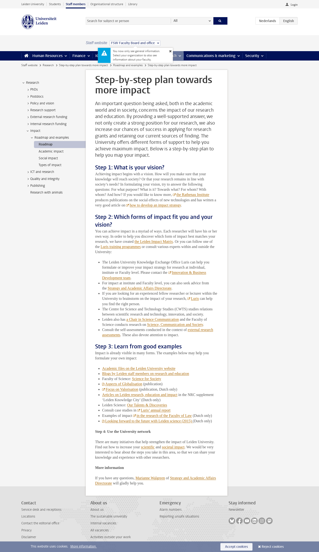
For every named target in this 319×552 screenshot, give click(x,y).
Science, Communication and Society (175, 325)
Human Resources (47, 55)
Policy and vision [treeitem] (40, 103)
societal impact (173, 447)
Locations (28, 516)
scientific (148, 447)
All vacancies (99, 530)
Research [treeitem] (30, 82)
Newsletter (236, 509)
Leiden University (32, 4)
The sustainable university (108, 516)
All (176, 21)
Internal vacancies (103, 523)
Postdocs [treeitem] (34, 96)
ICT (97, 55)
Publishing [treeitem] (35, 185)
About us (97, 509)
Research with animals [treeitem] (46, 192)
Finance (78, 55)
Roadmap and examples (128, 65)
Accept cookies (236, 546)
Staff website (29, 65)
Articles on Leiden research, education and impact (139, 395)
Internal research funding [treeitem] (46, 124)
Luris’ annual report (156, 410)
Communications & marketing (210, 55)
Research (48, 65)
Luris (195, 299)
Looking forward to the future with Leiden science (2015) (149, 421)
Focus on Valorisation (122, 389)
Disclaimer (28, 537)
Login (294, 5)
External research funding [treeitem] (46, 117)
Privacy (26, 530)
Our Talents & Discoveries (147, 405)
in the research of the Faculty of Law (164, 416)
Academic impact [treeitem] (51, 151)
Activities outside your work (110, 537)
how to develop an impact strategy (155, 205)
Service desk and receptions (41, 509)
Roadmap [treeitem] (45, 144)
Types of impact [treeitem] (50, 165)
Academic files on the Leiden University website (138, 368)
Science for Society (146, 379)
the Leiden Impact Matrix (153, 242)
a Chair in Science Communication (152, 319)
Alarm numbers (171, 509)
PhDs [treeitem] (32, 89)
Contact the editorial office (40, 523)
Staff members (75, 4)
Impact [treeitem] (33, 131)
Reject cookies (273, 546)
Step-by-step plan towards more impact (83, 65)
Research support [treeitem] (41, 110)
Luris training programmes (121, 247)
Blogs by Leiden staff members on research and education (145, 374)
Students (55, 4)
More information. (83, 546)
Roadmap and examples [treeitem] (49, 137)
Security (252, 55)
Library (132, 4)
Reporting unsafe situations (179, 516)
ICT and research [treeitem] (40, 172)
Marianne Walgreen (150, 478)
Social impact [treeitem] (48, 158)
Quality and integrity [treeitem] (42, 179)
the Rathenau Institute (192, 195)
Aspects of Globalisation (123, 384)
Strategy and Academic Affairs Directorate (139, 288)
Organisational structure (106, 4)
